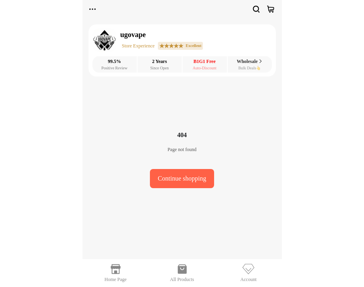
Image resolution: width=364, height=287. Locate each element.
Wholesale (250, 61)
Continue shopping (182, 178)
